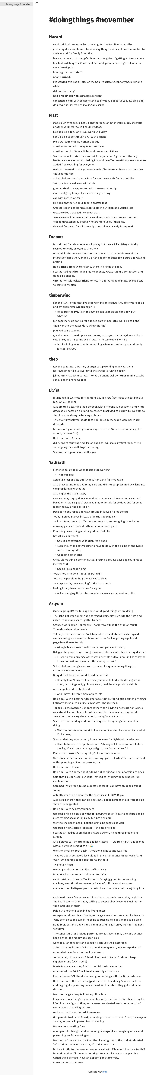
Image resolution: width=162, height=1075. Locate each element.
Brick (104, 1071)
